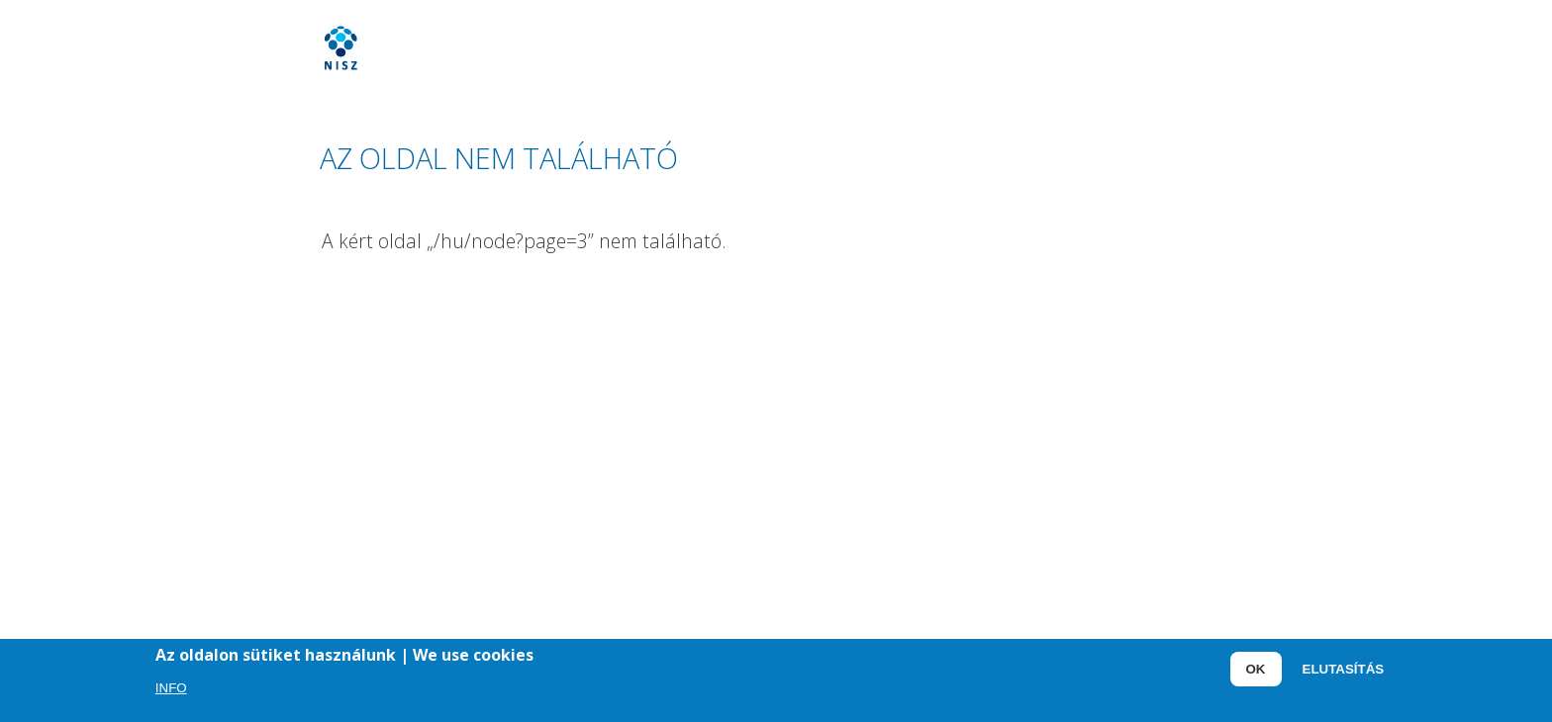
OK (1256, 672)
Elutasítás (1344, 672)
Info (171, 689)
